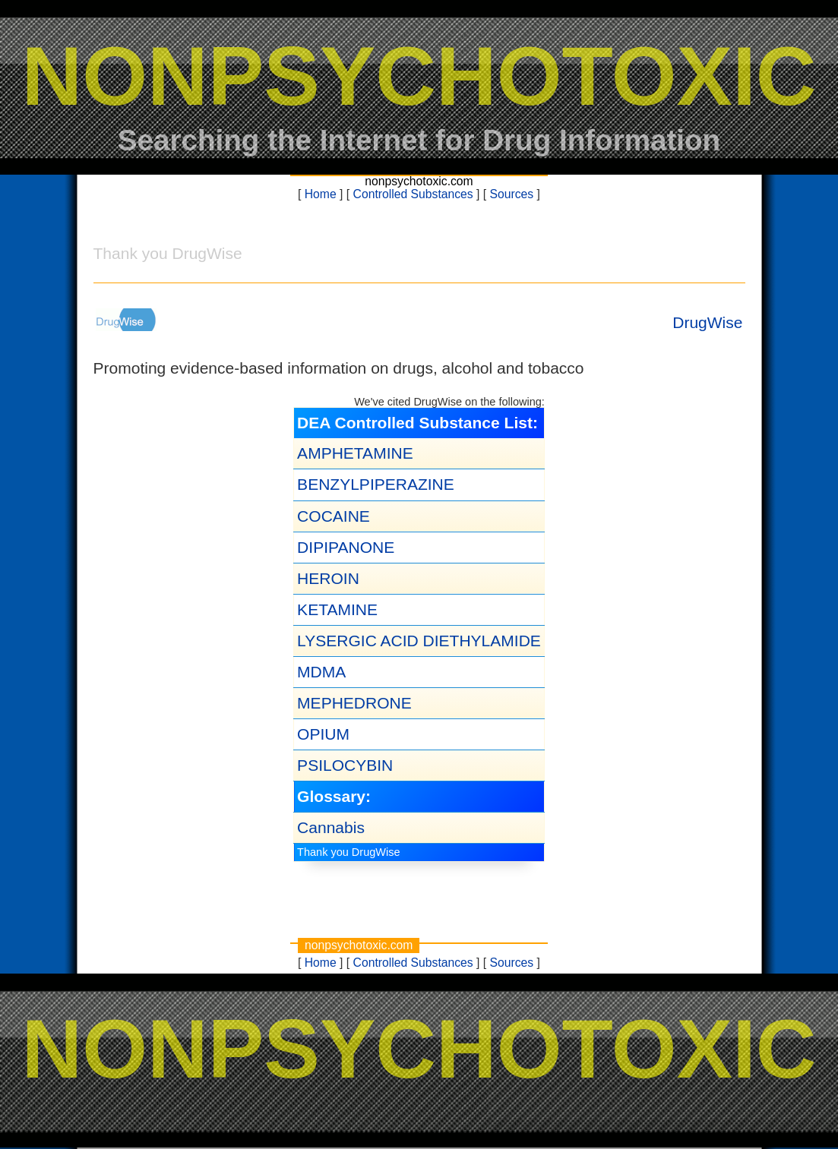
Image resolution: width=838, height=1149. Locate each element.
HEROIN (328, 578)
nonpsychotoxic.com (419, 181)
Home (321, 194)
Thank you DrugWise (348, 852)
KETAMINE (337, 609)
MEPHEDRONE (354, 703)
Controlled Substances (413, 194)
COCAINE (333, 516)
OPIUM (323, 734)
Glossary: (334, 796)
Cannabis (331, 827)
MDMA (321, 671)
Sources (512, 194)
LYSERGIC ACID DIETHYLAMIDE (419, 640)
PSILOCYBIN (345, 765)
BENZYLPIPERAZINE (375, 484)
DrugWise (707, 322)
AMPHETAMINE (355, 453)
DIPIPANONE (345, 547)
